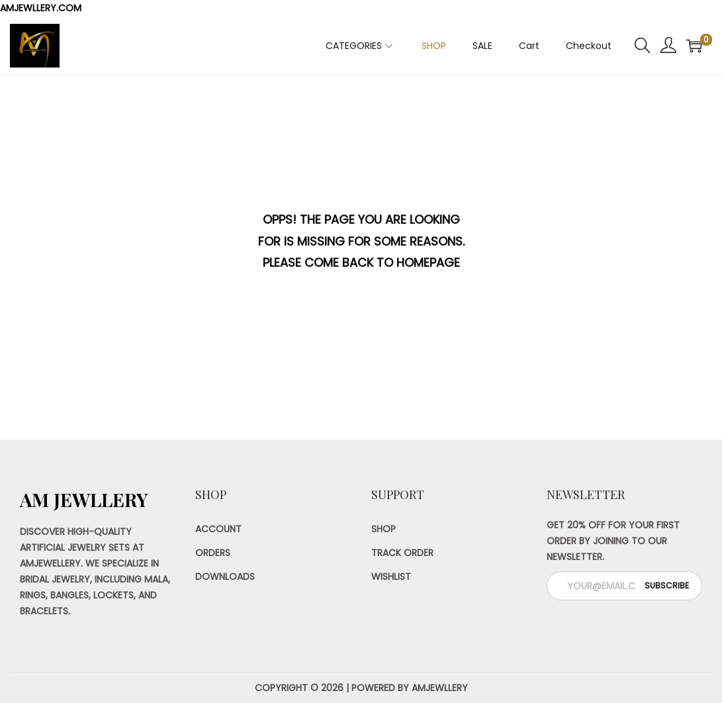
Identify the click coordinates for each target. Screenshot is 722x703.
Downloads (225, 576)
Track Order (402, 552)
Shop (383, 529)
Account (218, 529)
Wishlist (391, 576)
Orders (212, 552)
